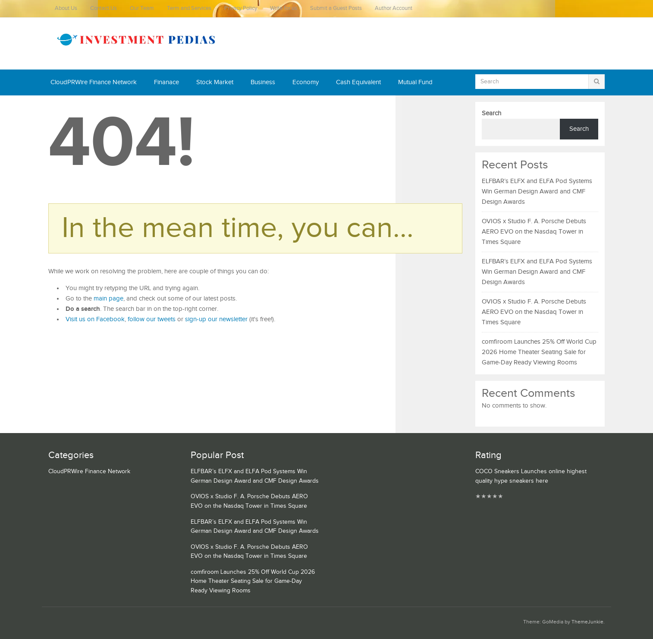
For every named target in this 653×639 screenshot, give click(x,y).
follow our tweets (152, 319)
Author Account (393, 8)
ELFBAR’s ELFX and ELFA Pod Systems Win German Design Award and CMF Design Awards (537, 191)
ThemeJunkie (587, 622)
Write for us (283, 8)
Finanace (166, 82)
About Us (66, 8)
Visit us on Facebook (95, 319)
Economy (305, 82)
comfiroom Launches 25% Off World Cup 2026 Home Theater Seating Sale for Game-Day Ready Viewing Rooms (539, 352)
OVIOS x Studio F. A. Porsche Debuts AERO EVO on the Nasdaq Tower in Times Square (534, 232)
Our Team (142, 8)
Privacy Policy (240, 8)
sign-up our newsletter (216, 319)
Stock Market (214, 82)
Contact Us (103, 8)
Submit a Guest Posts (336, 8)
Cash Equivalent (358, 82)
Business (263, 82)
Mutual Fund (415, 82)
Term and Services (189, 8)
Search (491, 113)
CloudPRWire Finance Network (93, 82)
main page (108, 298)
